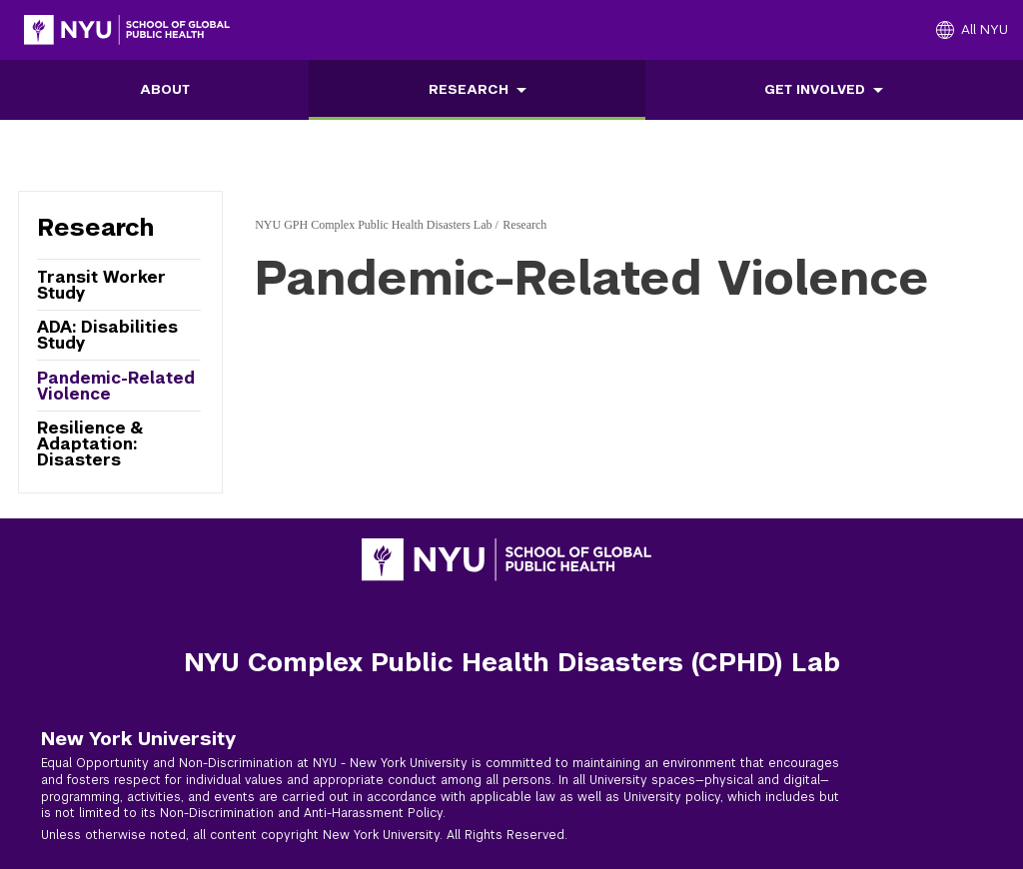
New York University (138, 738)
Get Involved (814, 89)
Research (469, 89)
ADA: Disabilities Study (107, 335)
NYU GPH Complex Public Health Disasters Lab (373, 225)
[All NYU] (972, 30)
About (165, 89)
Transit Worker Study (101, 285)
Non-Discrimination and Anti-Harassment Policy (301, 813)
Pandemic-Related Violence (116, 386)
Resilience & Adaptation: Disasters (90, 443)
